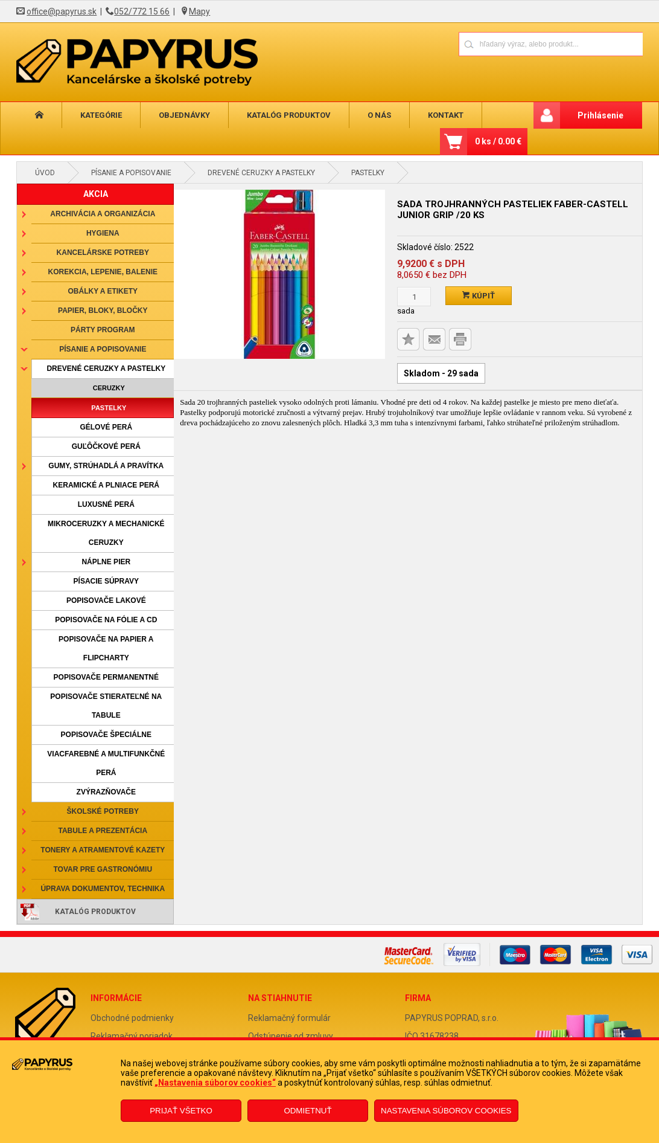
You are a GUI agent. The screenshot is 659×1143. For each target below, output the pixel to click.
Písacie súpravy (106, 581)
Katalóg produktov (289, 115)
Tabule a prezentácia (103, 830)
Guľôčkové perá (106, 446)
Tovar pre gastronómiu (103, 869)
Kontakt (445, 115)
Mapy (199, 11)
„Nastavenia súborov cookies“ (215, 1082)
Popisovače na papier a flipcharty (106, 648)
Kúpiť (478, 295)
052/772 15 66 (142, 11)
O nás (379, 115)
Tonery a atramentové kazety (102, 850)
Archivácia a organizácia (102, 214)
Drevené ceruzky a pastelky (261, 173)
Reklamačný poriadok (132, 1036)
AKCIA (95, 194)
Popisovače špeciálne (106, 734)
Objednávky (184, 115)
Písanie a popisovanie (131, 173)
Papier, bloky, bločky (102, 310)
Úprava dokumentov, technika (102, 888)
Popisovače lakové (106, 600)
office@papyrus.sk (62, 11)
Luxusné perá (106, 504)
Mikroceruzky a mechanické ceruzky (106, 533)
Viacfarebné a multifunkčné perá (106, 763)
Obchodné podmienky (132, 1018)
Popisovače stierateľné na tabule (106, 706)
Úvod (45, 173)
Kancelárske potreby (103, 252)
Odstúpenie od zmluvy (290, 1036)
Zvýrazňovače (106, 792)
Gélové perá (106, 427)
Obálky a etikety (103, 291)
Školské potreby (103, 811)
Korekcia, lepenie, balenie (103, 272)
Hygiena (102, 233)
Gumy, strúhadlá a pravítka (106, 466)
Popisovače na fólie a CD (106, 620)
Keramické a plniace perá (106, 485)
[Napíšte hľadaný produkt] (508, 44)
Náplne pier (105, 562)
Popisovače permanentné (106, 677)
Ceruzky (109, 387)
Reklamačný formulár (289, 1018)
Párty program (103, 330)
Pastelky (367, 173)
